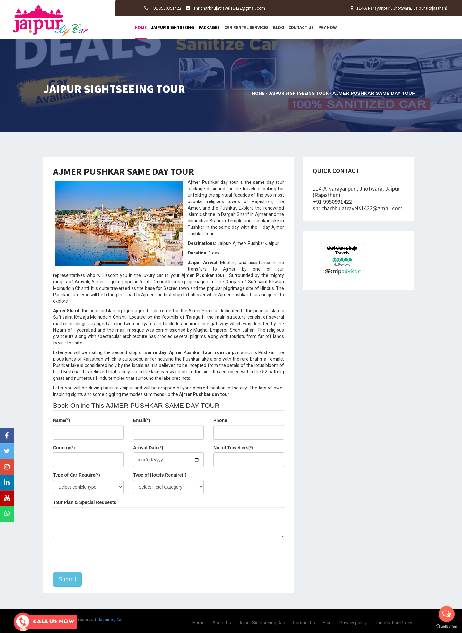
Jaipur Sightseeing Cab (261, 622)
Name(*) (61, 420)
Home (141, 27)
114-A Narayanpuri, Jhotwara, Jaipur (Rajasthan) (399, 8)
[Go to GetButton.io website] (446, 626)
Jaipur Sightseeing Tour (299, 93)
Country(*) (64, 447)
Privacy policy (353, 622)
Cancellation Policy (393, 622)
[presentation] (101, 554)
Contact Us (301, 27)
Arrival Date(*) (148, 447)
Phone (220, 420)
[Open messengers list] (447, 614)
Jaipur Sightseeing (172, 27)
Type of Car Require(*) (76, 474)
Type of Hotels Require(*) (159, 474)
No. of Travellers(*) (233, 447)
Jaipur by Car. (110, 619)
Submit (67, 579)
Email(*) (141, 420)
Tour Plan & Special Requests (84, 502)
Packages (209, 27)
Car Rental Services (246, 27)
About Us (221, 622)
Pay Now (327, 27)
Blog (278, 27)
